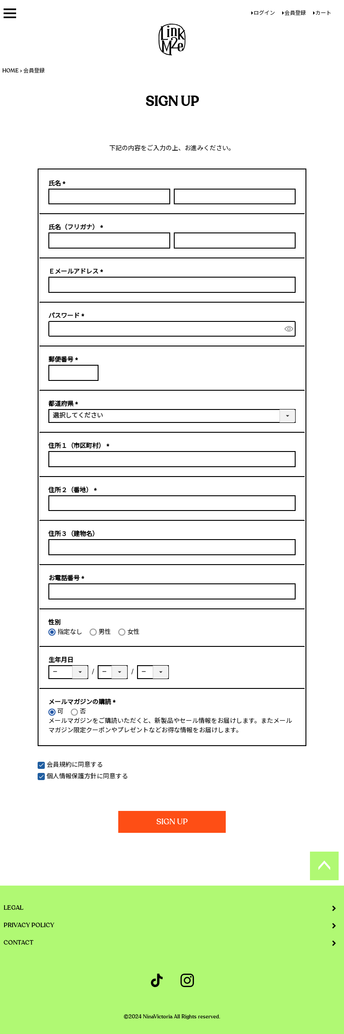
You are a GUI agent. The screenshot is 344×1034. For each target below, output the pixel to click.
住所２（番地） (74, 490)
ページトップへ (324, 866)
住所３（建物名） (73, 534)
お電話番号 (67, 578)
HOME (10, 70)
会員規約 (59, 765)
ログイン (264, 13)
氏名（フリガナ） (77, 227)
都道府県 (64, 404)
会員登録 (295, 13)
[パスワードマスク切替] (288, 329)
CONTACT (19, 943)
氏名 (58, 184)
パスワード (67, 316)
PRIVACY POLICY (29, 925)
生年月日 (60, 660)
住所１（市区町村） (80, 446)
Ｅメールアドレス (77, 272)
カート (323, 13)
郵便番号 (64, 360)
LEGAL (13, 908)
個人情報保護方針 (72, 776)
